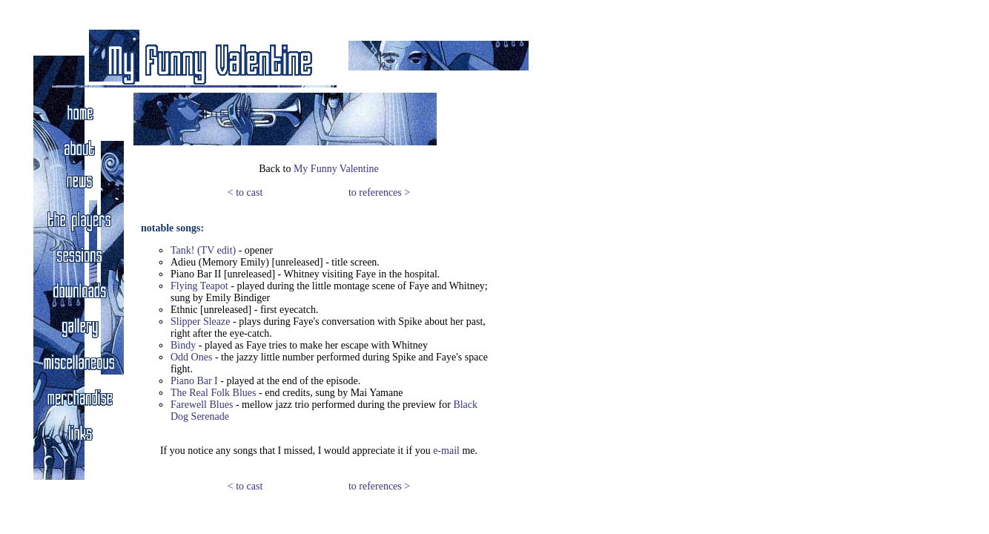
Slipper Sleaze (200, 321)
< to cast (245, 192)
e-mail (446, 450)
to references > (379, 192)
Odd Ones (191, 357)
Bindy (183, 345)
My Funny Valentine (336, 168)
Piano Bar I (194, 380)
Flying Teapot (199, 285)
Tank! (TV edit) (203, 250)
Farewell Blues (202, 404)
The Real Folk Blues (214, 392)
